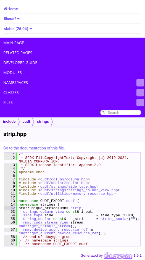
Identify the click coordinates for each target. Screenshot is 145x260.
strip (75, 208)
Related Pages (17, 52)
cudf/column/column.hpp (64, 179)
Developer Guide (20, 62)
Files (73, 102)
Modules (12, 72)
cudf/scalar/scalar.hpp (64, 182)
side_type (32, 215)
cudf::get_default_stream (44, 226)
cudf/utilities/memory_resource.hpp (77, 193)
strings (43, 121)
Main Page (13, 42)
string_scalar (37, 218)
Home (12, 9)
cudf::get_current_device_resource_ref (59, 233)
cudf (26, 121)
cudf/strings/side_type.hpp (68, 186)
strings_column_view (43, 211)
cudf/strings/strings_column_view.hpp (79, 190)
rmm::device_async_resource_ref (55, 229)
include (9, 121)
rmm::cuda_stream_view (45, 222)
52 (9, 208)
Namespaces (73, 82)
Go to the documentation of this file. (34, 148)
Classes (73, 92)
